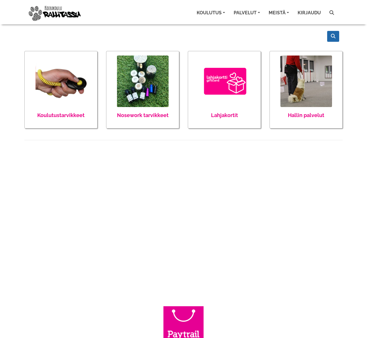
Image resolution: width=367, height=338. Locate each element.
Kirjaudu (309, 12)
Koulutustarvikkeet (61, 115)
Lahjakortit (224, 115)
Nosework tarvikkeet (143, 115)
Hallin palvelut (306, 115)
